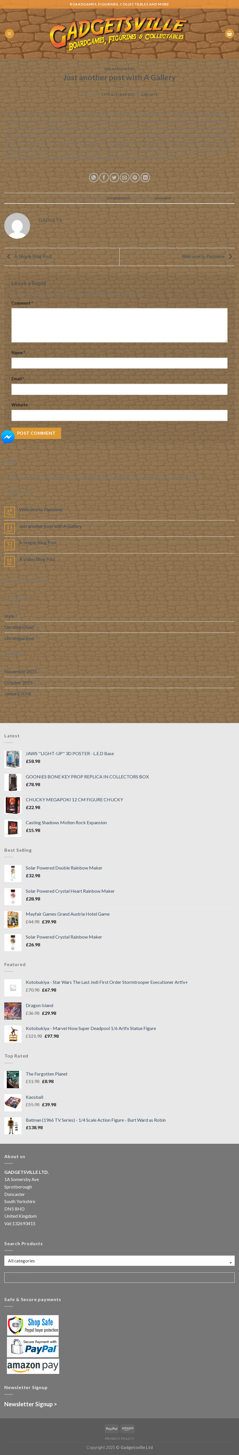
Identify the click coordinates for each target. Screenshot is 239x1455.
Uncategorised (18, 627)
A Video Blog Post (37, 559)
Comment (22, 303)
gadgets (149, 94)
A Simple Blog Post (28, 256)
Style (9, 615)
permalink (163, 198)
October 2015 (18, 682)
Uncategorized (119, 69)
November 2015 (20, 671)
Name (18, 352)
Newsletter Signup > (30, 1404)
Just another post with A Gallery (50, 526)
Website (19, 404)
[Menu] (9, 33)
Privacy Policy (119, 1438)
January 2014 (17, 693)
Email (17, 378)
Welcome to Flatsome (208, 256)
